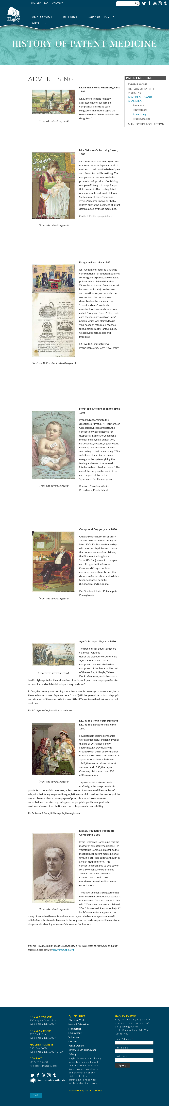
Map (35, 1095)
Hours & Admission (78, 1024)
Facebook (149, 2)
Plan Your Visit (41, 17)
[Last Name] (134, 1060)
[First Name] (134, 1051)
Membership (75, 1028)
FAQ (46, 3)
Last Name (121, 1056)
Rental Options (76, 1045)
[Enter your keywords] (128, 3)
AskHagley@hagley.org (43, 1065)
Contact (57, 3)
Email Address (123, 1038)
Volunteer (73, 1037)
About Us (39, 23)
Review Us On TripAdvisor (82, 1049)
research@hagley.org (63, 949)
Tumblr (164, 2)
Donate (36, 3)
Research (70, 17)
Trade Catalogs (141, 118)
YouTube (154, 2)
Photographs (140, 109)
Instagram (159, 2)
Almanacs (138, 105)
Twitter (143, 2)
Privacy (72, 1054)
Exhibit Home (137, 84)
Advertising (139, 114)
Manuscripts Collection (146, 124)
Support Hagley (101, 17)
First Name (121, 1047)
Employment (75, 1033)
